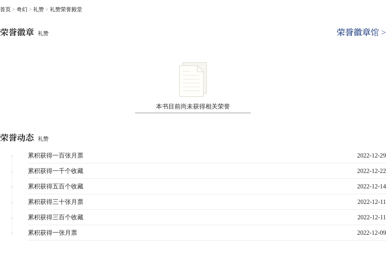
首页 (5, 9)
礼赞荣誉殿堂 (66, 9)
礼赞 (39, 9)
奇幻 (23, 9)
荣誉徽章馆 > (361, 32)
